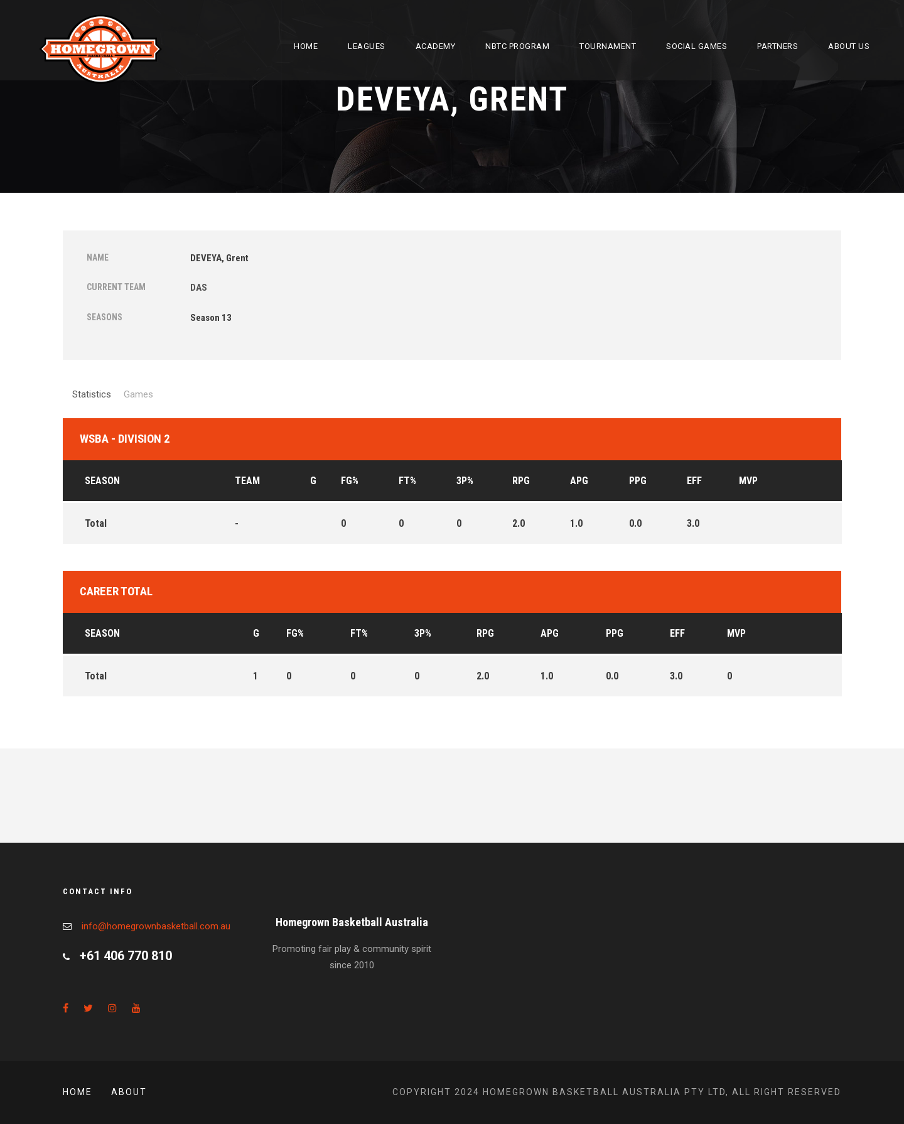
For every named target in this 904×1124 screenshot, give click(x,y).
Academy (436, 46)
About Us (848, 46)
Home (306, 46)
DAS (198, 287)
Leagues (366, 46)
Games (138, 394)
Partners (777, 46)
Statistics (91, 394)
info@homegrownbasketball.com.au (156, 926)
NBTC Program (517, 46)
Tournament (607, 46)
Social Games (696, 46)
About (129, 1092)
